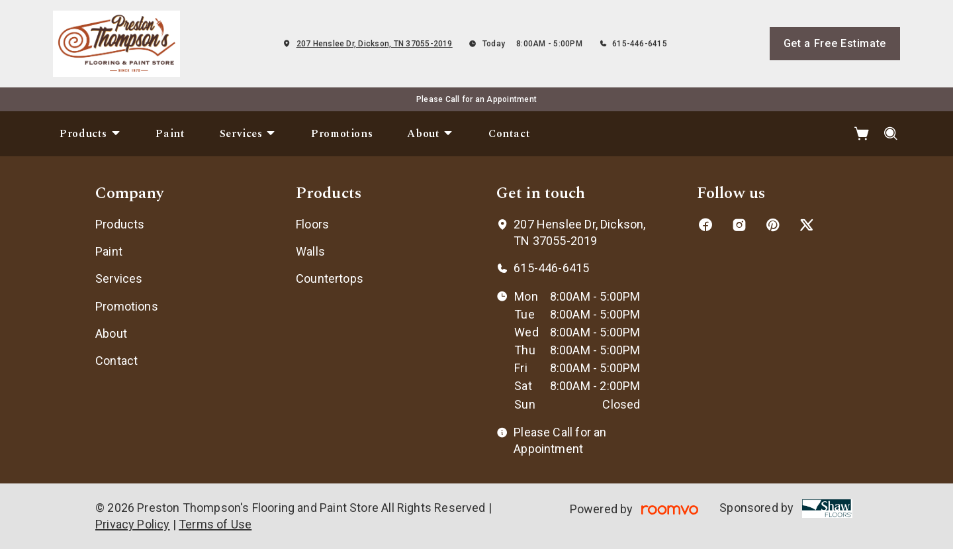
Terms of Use (215, 524)
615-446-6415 (639, 43)
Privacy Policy (132, 524)
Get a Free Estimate (835, 43)
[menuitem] (90, 133)
